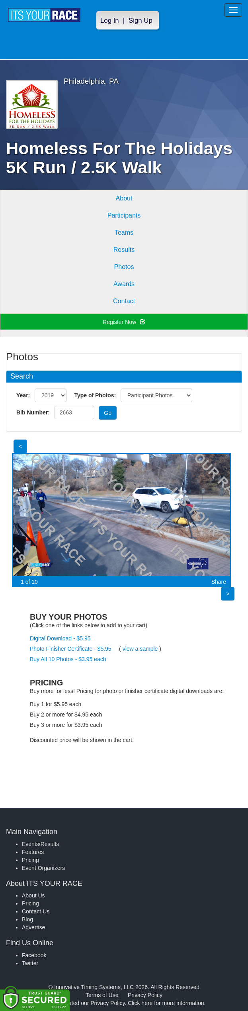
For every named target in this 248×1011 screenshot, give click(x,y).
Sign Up (140, 20)
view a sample (140, 649)
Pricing (30, 860)
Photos (124, 266)
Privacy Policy (145, 995)
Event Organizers (43, 868)
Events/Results (40, 844)
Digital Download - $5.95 (60, 638)
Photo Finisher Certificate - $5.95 (70, 649)
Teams (124, 232)
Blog (27, 919)
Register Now (124, 322)
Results (124, 249)
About (124, 198)
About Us (33, 895)
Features (33, 852)
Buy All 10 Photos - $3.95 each (68, 659)
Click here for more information (166, 1003)
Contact (124, 301)
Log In (109, 20)
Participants (124, 215)
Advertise (33, 927)
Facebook (34, 955)
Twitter (30, 963)
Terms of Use (102, 995)
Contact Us (35, 911)
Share (218, 582)
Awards (124, 284)
